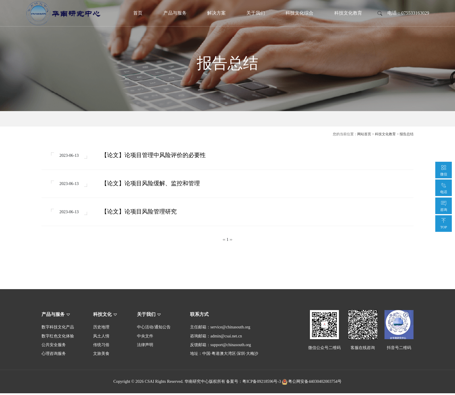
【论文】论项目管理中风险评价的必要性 (154, 155)
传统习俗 (101, 346)
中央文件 (145, 337)
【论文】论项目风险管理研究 (140, 213)
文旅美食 (101, 355)
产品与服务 (175, 12)
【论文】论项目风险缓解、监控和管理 (151, 184)
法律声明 (145, 346)
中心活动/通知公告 (154, 329)
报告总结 (407, 134)
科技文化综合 (299, 12)
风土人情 (101, 337)
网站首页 (364, 134)
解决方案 (216, 12)
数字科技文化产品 (57, 329)
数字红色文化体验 (57, 337)
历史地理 (101, 329)
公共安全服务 (53, 346)
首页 (137, 12)
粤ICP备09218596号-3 (261, 383)
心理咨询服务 (53, 355)
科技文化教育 (348, 12)
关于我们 (255, 12)
